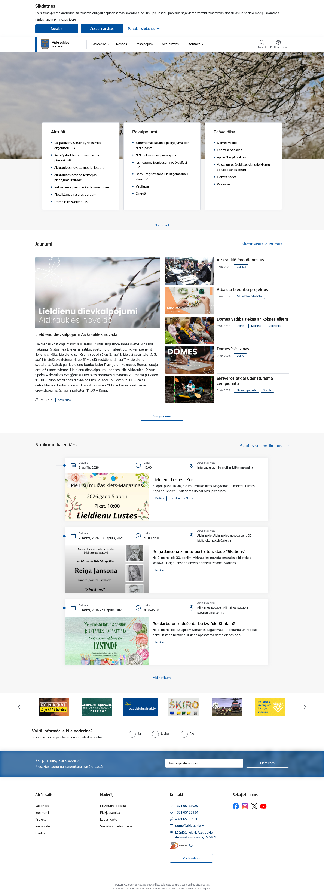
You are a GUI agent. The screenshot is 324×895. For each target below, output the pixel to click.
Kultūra (159, 498)
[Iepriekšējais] (19, 707)
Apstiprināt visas (102, 29)
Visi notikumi (162, 678)
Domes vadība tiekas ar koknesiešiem (252, 319)
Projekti (40, 819)
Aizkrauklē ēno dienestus (240, 259)
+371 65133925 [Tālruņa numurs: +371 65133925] (186, 806)
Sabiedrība (64, 400)
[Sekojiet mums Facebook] (236, 806)
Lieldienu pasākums (182, 498)
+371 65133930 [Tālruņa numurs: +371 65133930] (186, 819)
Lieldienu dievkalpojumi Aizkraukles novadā (76, 334)
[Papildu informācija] (190, 845)
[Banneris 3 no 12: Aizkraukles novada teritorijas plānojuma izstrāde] (140, 707)
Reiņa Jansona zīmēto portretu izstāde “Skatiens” (199, 551)
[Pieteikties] (267, 763)
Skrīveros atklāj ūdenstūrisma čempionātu (245, 381)
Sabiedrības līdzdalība (249, 296)
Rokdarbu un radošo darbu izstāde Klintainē (194, 623)
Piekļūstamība (110, 813)
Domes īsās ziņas (233, 348)
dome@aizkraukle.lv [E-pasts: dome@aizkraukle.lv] (189, 826)
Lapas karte (108, 819)
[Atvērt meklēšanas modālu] (262, 45)
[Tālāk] (305, 707)
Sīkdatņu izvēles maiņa (116, 826)
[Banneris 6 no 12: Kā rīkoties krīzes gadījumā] (270, 707)
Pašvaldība (43, 826)
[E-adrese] (178, 845)
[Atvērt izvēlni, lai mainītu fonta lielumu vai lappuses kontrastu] (278, 45)
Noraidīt (56, 29)
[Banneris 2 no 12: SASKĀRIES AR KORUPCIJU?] (97, 707)
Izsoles (40, 833)
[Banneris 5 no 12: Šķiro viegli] (227, 707)
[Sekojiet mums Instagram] (245, 806)
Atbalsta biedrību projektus (242, 289)
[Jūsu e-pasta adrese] (204, 763)
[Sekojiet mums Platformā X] (254, 806)
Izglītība (241, 266)
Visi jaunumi (162, 416)
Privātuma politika (113, 806)
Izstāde (159, 570)
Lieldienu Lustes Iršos (173, 479)
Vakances (42, 806)
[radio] (135, 733)
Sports (267, 390)
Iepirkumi (42, 813)
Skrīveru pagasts (246, 390)
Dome (240, 325)
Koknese (256, 325)
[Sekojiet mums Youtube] (263, 806)
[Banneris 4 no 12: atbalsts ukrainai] (183, 707)
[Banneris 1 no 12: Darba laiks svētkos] (54, 707)
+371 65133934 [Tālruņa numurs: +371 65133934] (186, 812)
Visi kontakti (191, 858)
